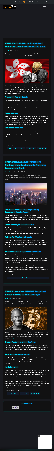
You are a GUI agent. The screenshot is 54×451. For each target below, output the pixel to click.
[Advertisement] (27, 27)
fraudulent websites (19, 148)
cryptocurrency (24, 393)
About (6, 1)
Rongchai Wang (9, 298)
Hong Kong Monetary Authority (30, 221)
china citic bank (31, 148)
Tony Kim (7, 50)
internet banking (42, 148)
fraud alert (29, 277)
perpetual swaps (35, 393)
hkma (9, 148)
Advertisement (16, 1)
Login (47, 1)
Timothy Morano (9, 171)
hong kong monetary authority (16, 277)
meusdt (16, 393)
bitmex (10, 393)
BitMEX (13, 338)
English (39, 1)
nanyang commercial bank (41, 277)
